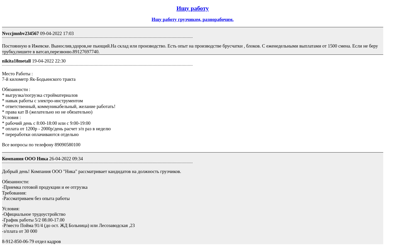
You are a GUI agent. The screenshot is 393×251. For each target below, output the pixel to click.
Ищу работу (192, 8)
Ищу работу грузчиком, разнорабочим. (193, 19)
